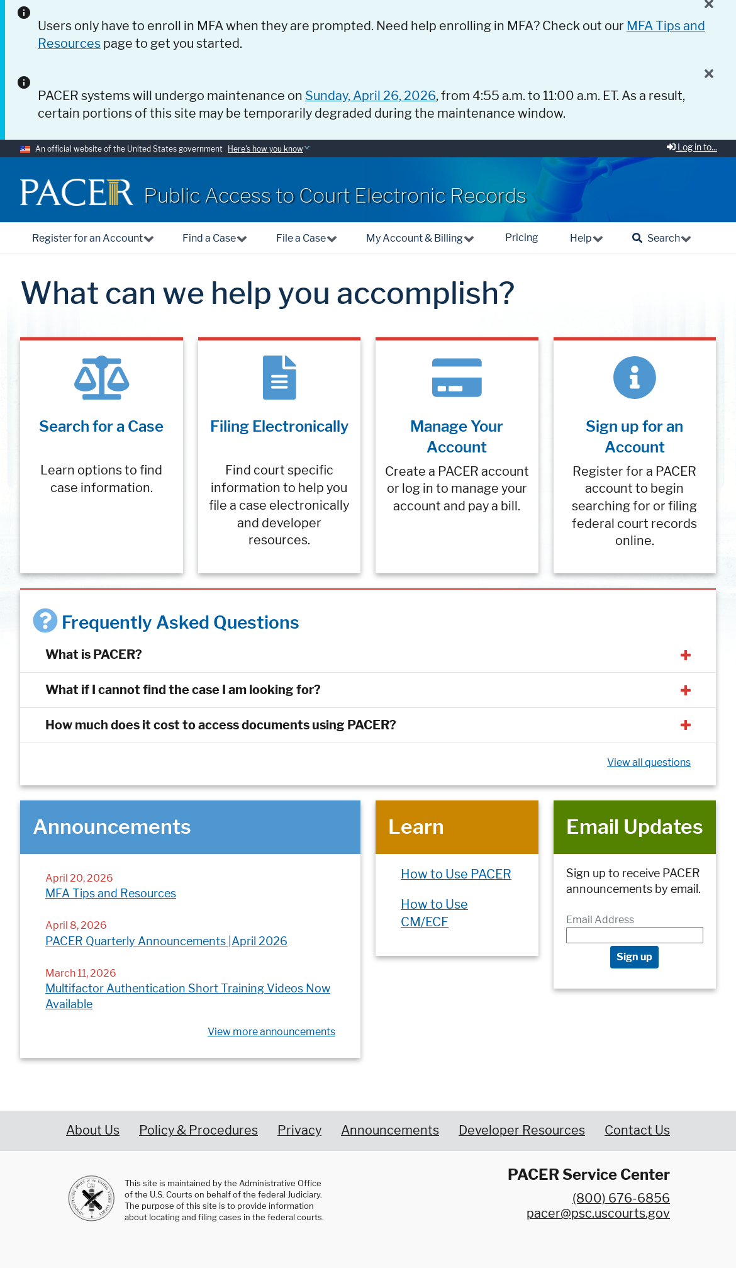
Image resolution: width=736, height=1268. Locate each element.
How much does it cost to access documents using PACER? (220, 724)
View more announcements (271, 1032)
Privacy (299, 1130)
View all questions (649, 762)
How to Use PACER (456, 874)
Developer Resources (522, 1130)
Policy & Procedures (198, 1130)
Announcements (390, 1130)
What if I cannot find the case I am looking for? (183, 689)
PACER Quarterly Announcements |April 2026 (166, 941)
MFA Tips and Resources (110, 893)
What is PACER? (93, 654)
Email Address (600, 920)
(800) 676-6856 (621, 1198)
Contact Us (637, 1130)
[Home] (76, 192)
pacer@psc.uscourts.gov (598, 1213)
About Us (93, 1130)
